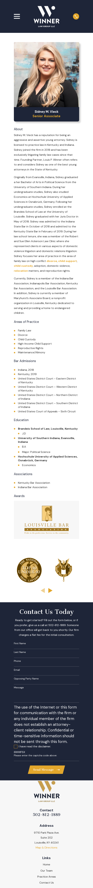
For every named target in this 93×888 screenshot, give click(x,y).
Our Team (46, 870)
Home (46, 864)
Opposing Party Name (26, 678)
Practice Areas (46, 876)
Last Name (20, 652)
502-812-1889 (46, 815)
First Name (20, 643)
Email (17, 669)
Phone (17, 661)
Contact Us (46, 882)
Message (19, 687)
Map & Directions (46, 847)
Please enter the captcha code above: (35, 755)
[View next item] (50, 590)
